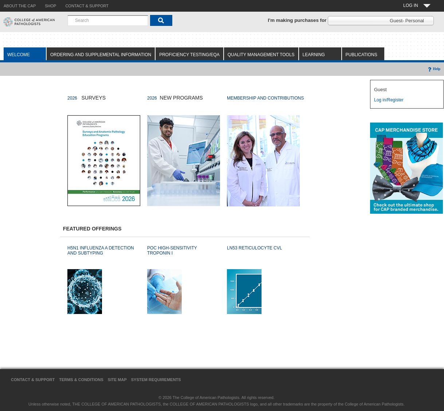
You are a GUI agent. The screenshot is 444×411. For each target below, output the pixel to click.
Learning (314, 54)
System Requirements (156, 379)
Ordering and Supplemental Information (100, 54)
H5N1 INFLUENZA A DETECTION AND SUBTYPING (100, 250)
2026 (72, 98)
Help (433, 69)
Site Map (117, 379)
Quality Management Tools (261, 54)
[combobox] (107, 20)
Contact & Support (33, 379)
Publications (361, 54)
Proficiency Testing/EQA (189, 54)
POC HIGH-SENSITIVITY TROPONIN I (172, 250)
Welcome (18, 54)
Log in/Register (389, 99)
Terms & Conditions (81, 379)
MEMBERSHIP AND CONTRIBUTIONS (265, 98)
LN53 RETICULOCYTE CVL (254, 248)
